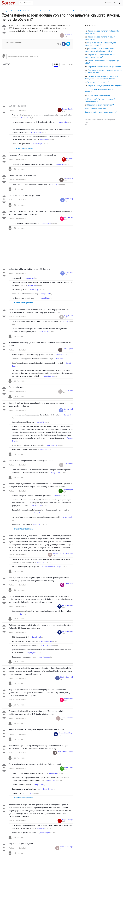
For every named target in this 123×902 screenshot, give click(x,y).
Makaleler (88, 120)
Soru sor (108, 3)
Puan (71, 64)
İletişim (87, 122)
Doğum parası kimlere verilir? (99, 95)
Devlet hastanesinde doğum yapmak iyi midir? (102, 62)
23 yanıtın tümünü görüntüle (23, 303)
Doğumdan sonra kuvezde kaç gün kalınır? (104, 66)
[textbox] (39, 56)
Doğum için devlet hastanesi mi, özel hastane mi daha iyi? (101, 44)
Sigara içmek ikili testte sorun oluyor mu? (101, 112)
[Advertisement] (37, 86)
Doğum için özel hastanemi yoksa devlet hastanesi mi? (102, 32)
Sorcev (16, 3)
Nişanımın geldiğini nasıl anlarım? (100, 105)
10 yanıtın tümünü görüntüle (23, 798)
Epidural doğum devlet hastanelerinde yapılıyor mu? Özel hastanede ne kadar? (101, 77)
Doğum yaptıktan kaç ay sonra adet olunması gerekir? (100, 100)
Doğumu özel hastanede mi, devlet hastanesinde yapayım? (100, 56)
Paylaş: (11, 110)
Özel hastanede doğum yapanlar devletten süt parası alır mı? (103, 71)
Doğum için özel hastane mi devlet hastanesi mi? (100, 38)
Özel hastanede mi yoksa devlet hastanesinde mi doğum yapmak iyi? (99, 50)
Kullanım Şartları (110, 120)
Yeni (63, 64)
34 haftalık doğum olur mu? (98, 82)
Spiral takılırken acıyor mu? (95, 108)
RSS (86, 125)
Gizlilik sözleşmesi (97, 120)
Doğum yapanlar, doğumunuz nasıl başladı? (105, 85)
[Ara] (26, 3)
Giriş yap (117, 3)
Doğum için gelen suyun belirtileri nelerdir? (100, 90)
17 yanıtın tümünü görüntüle (23, 529)
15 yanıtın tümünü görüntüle (23, 148)
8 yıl (66, 36)
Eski (56, 64)
